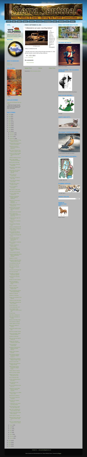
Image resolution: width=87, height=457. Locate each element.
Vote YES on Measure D (14, 315)
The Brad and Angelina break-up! (14, 401)
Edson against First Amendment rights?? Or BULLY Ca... (15, 215)
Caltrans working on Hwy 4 (15, 157)
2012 (10, 446)
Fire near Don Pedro (13, 271)
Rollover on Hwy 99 (13, 293)
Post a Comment (30, 62)
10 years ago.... (12, 313)
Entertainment (47, 21)
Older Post (52, 68)
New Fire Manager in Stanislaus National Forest (14, 282)
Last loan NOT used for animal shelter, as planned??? (14, 239)
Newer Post (28, 68)
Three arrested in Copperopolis (13, 345)
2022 (10, 120)
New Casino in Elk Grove (14, 189)
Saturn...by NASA (13, 285)
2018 (10, 127)
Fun (67, 21)
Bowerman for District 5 (14, 395)
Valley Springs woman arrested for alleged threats (14, 367)
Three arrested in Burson (14, 252)
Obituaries (61, 21)
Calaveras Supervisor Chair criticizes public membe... (15, 261)
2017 (10, 129)
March (11, 434)
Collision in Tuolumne (13, 295)
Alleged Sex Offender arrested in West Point (14, 342)
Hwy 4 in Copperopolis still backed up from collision (15, 422)
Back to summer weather (14, 372)
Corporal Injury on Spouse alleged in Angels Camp (15, 359)
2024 (10, 116)
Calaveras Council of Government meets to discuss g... (14, 147)
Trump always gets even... (15, 307)
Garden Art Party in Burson (15, 279)
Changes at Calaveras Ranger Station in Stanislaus (14, 197)
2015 (10, 440)
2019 (10, 125)
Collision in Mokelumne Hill (15, 226)
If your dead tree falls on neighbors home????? (14, 232)
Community (39, 21)
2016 (10, 131)
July (11, 426)
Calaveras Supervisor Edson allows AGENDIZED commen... (15, 255)
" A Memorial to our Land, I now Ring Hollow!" (15, 404)
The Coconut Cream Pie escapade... (14, 398)
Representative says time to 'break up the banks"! (15, 144)
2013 (10, 444)
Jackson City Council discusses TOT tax (13, 375)
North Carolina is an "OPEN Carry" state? (15, 393)
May (11, 430)
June (11, 428)
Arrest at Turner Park (13, 361)
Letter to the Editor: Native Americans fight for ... (15, 334)
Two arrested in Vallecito (14, 321)
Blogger (59, 453)
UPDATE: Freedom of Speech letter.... (14, 245)
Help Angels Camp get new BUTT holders (15, 303)
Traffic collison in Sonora (14, 370)
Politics (19, 21)
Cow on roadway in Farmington (13, 187)
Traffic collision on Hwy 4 (14, 323)
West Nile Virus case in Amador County (14, 184)
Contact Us (34, 449)
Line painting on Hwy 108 (14, 263)
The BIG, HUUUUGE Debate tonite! (13, 288)
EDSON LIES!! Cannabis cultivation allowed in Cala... (14, 208)
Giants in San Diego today (15, 319)
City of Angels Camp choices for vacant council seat (15, 310)
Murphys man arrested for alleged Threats (14, 364)
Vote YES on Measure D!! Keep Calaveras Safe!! (14, 410)
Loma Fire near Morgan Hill (15, 269)
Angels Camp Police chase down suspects (15, 413)
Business (32, 21)
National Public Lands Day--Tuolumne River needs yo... (15, 418)
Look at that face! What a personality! (14, 181)
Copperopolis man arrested (15, 211)
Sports (54, 21)
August (11, 425)
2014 (10, 442)
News (14, 21)
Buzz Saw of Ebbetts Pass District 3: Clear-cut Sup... (15, 151)
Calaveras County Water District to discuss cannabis (14, 389)
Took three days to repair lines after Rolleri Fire (14, 407)
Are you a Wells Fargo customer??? (14, 194)
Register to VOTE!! (13, 258)
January (11, 438)
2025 (10, 114)
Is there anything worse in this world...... (14, 380)
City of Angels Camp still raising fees (14, 165)
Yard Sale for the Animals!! (15, 191)
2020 (10, 123)
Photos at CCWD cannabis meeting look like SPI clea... (15, 154)
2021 (10, 121)
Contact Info (9, 64)
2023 (10, 118)
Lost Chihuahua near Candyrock (13, 383)
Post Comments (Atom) (36, 71)
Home (8, 21)
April (11, 432)
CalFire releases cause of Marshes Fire (14, 205)
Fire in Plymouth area (13, 377)
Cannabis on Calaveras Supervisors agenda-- (14, 274)
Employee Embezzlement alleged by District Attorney (14, 348)
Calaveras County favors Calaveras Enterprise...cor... (14, 201)
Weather (72, 21)
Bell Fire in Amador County (15, 331)
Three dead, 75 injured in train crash (14, 178)
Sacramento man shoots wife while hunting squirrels (14, 171)
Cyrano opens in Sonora (14, 415)
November (12, 134)
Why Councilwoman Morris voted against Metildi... (15, 291)
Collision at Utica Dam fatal (15, 300)
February (12, 436)
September (12, 138)
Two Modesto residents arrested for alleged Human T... (14, 355)
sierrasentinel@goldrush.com (45, 449)
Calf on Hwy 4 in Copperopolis (12, 175)
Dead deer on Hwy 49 (14, 264)
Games (8, 63)
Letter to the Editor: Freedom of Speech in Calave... (14, 249)
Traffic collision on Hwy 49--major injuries (15, 229)
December (12, 132)
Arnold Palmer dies (13, 305)
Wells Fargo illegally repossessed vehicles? (14, 160)
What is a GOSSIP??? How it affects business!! (15, 141)
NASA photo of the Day (14, 162)
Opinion (25, 21)
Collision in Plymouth (13, 336)
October (11, 136)
